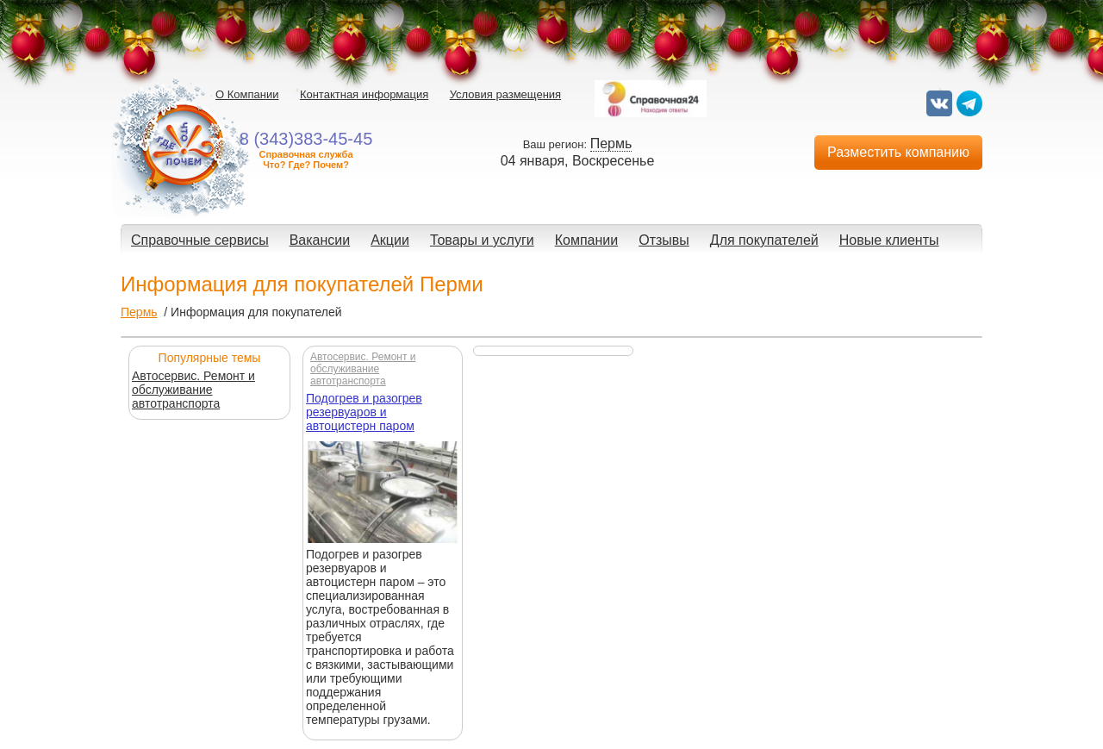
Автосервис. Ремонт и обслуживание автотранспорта (193, 389)
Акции (390, 240)
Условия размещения (505, 94)
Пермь (139, 312)
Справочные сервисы (200, 240)
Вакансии (320, 240)
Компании (587, 240)
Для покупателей (764, 240)
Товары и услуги (482, 240)
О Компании (246, 94)
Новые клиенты (889, 240)
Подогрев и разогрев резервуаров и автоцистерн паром (364, 412)
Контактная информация (364, 94)
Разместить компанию (898, 152)
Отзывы (664, 240)
